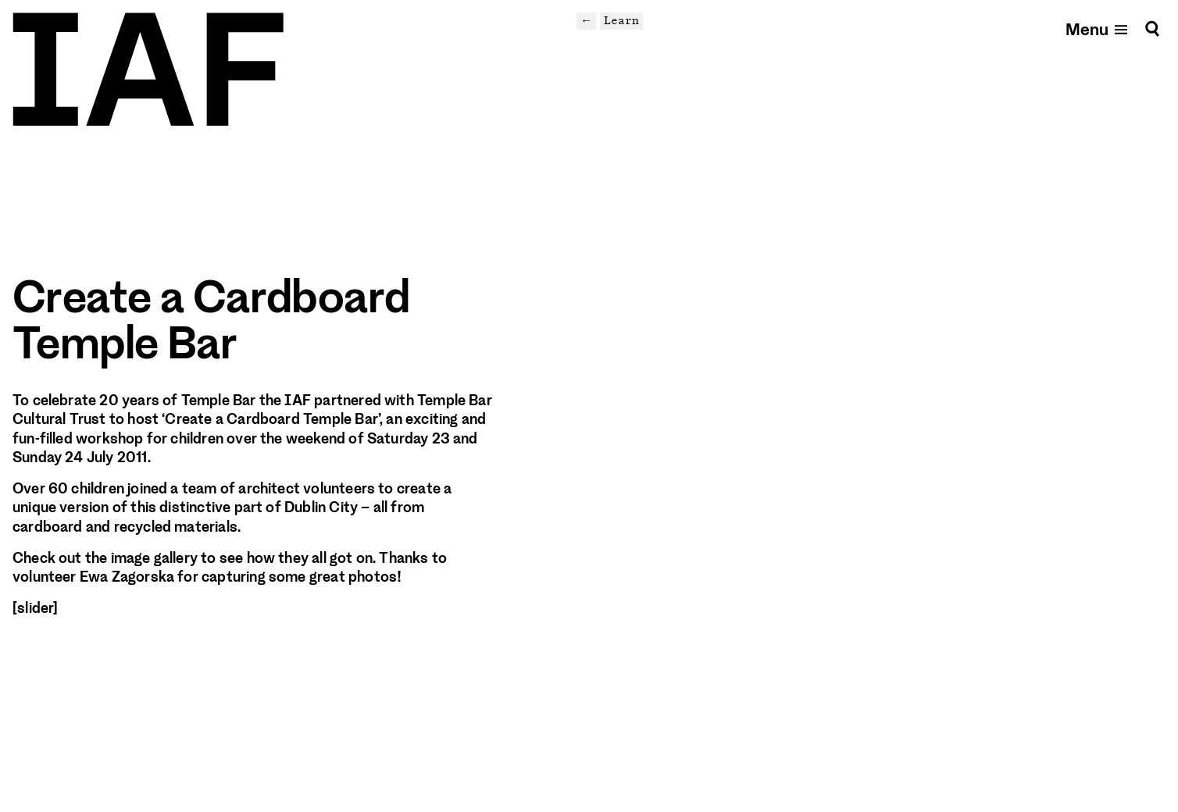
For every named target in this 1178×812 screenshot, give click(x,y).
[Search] (1152, 28)
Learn (621, 20)
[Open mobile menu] (1097, 28)
